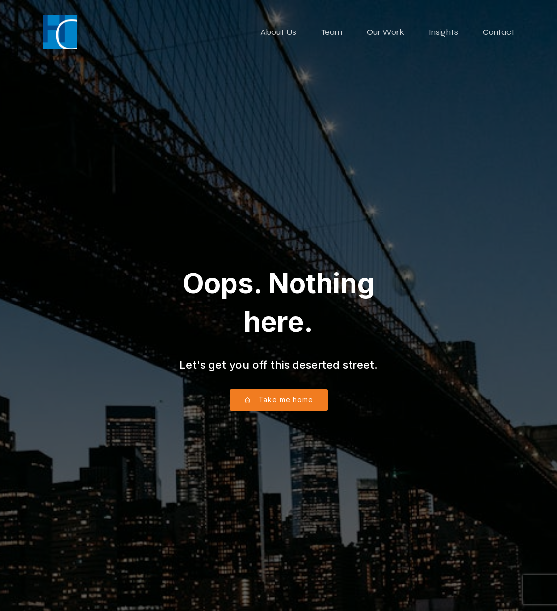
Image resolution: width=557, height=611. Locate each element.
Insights (443, 32)
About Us (278, 32)
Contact (499, 32)
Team (331, 32)
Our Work (385, 32)
